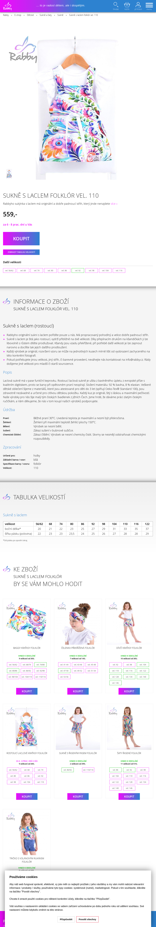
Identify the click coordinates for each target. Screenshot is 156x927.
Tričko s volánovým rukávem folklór (27, 860)
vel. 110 (115, 670)
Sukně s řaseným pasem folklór (78, 753)
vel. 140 (143, 677)
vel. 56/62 (9, 270)
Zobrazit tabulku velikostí (21, 252)
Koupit (27, 691)
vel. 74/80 (40, 664)
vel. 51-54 (92, 670)
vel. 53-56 (64, 677)
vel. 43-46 (78, 664)
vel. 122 (143, 670)
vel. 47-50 (64, 670)
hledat (116, 6)
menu (149, 6)
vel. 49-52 (78, 670)
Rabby (6, 15)
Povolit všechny (87, 919)
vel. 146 (115, 683)
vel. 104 (105, 270)
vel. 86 (64, 270)
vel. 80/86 (13, 670)
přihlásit (138, 6)
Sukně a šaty (46, 15)
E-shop (17, 15)
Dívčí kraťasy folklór (129, 647)
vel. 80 (50, 270)
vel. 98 (91, 270)
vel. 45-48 (92, 664)
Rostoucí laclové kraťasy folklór (27, 753)
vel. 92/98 (40, 670)
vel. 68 (23, 270)
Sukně (60, 15)
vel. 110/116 (40, 677)
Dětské (30, 15)
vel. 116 (119, 270)
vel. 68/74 (27, 664)
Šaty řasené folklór (129, 753)
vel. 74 (36, 270)
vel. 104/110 (27, 677)
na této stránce (55, 910)
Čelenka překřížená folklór (78, 647)
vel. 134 (129, 677)
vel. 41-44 (64, 664)
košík (127, 6)
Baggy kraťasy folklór (26, 647)
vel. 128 (115, 677)
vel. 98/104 (13, 677)
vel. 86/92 (27, 670)
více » (114, 203)
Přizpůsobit (66, 919)
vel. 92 (78, 270)
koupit (21, 239)
